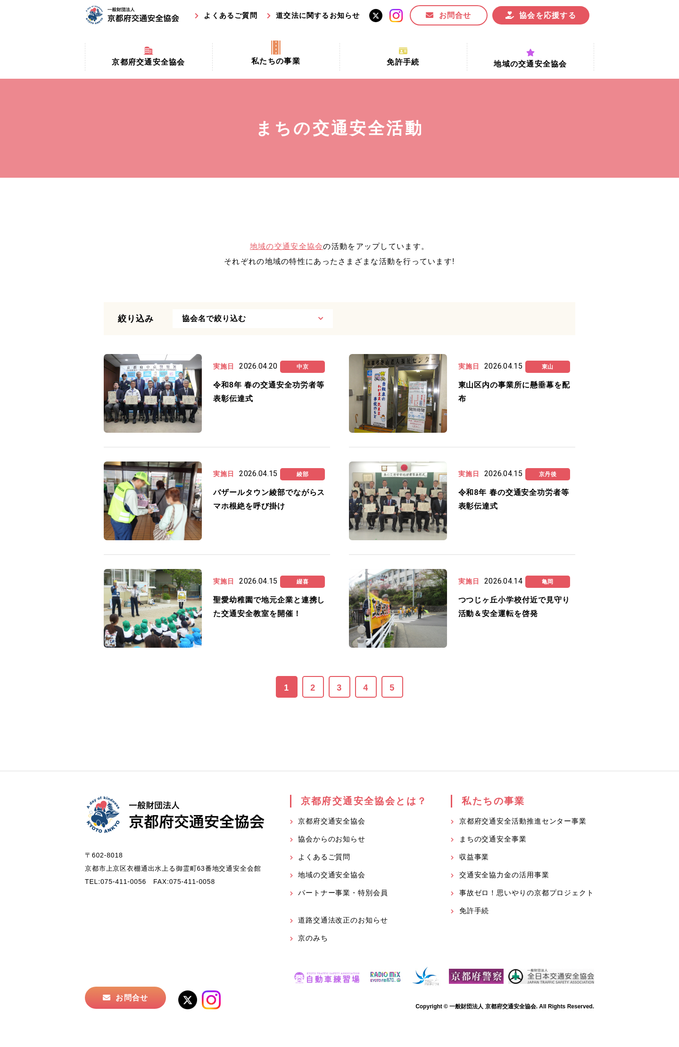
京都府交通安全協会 (331, 821)
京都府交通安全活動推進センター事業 (523, 821)
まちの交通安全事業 (493, 839)
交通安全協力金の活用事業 (504, 875)
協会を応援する (547, 15)
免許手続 (474, 911)
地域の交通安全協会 (286, 246)
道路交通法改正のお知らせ (343, 920)
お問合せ (455, 15)
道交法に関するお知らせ (318, 15)
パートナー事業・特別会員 (343, 893)
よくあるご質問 (230, 15)
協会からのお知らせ (331, 839)
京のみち (313, 938)
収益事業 (474, 857)
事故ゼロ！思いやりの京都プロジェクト (526, 893)
